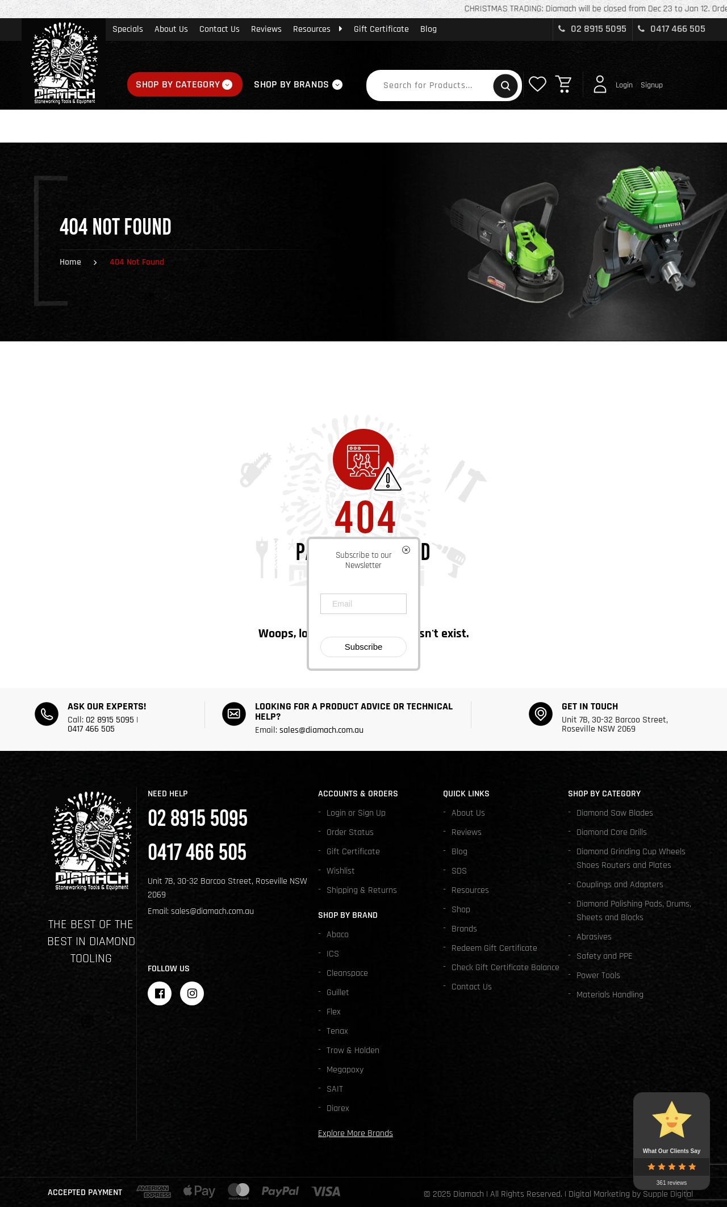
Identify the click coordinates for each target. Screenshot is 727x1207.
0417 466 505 (671, 28)
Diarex (338, 1108)
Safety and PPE (604, 956)
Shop (461, 910)
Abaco (338, 935)
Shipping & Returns (362, 890)
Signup (652, 85)
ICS (333, 954)
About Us (171, 29)
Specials (127, 29)
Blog (428, 29)
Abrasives (594, 937)
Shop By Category (178, 84)
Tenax (337, 1031)
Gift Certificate (381, 29)
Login (624, 85)
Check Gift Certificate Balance (505, 968)
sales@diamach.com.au (321, 730)
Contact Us (219, 29)
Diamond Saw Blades (614, 813)
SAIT (335, 1089)
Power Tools (598, 976)
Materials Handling (610, 995)
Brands (464, 929)
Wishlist (341, 871)
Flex (334, 1012)
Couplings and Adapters (619, 885)
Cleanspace (347, 973)
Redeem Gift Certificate (494, 948)
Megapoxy (345, 1070)
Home (70, 262)
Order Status (350, 832)
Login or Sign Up (356, 813)
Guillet (338, 993)
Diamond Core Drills (611, 832)
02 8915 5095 (592, 28)
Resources (317, 29)
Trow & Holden (353, 1050)
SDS (459, 871)
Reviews (266, 29)
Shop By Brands (291, 84)
